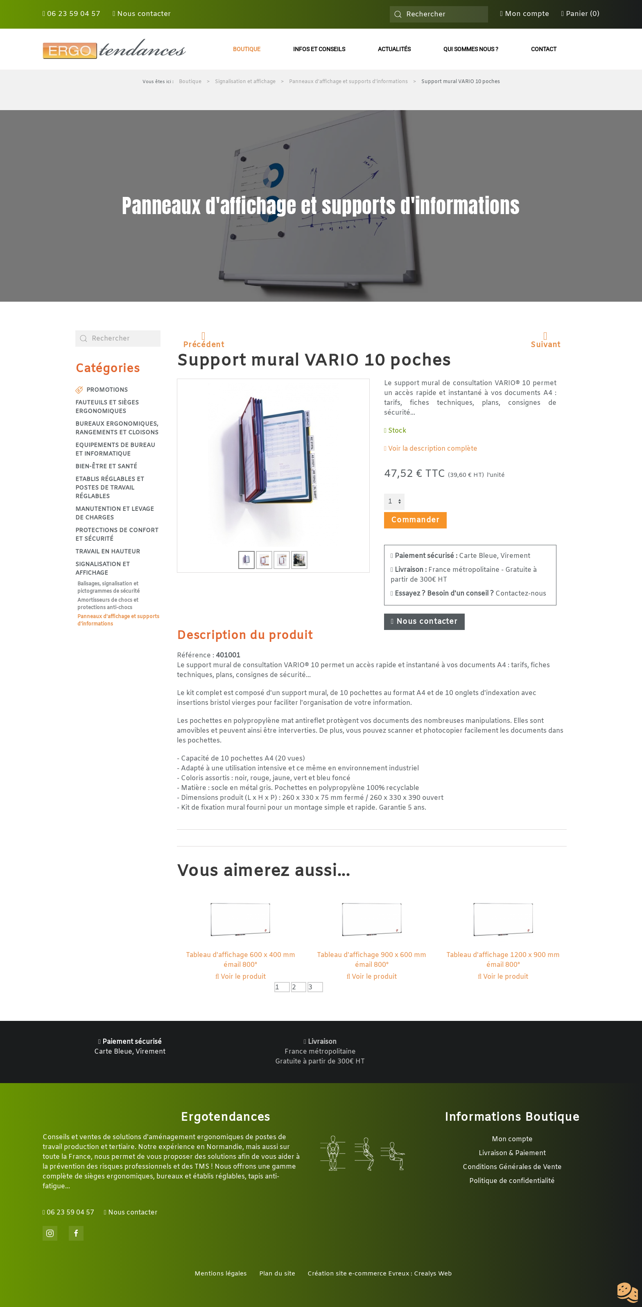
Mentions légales (220, 1274)
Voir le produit (240, 977)
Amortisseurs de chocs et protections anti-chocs (107, 604)
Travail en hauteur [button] (107, 552)
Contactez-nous (468, 593)
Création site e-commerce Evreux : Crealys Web (379, 1274)
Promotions (101, 390)
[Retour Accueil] (114, 49)
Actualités (394, 49)
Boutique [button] (246, 49)
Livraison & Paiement (512, 1153)
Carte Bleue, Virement (460, 556)
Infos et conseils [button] (319, 49)
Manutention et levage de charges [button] (114, 514)
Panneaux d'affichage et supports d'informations (118, 621)
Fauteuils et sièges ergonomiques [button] (107, 407)
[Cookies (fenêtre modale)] (627, 1293)
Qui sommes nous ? (470, 49)
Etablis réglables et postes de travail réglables (109, 488)
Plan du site (277, 1274)
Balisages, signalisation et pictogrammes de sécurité (108, 588)
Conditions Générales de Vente (512, 1167)
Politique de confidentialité (512, 1181)
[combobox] (439, 14)
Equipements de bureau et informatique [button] (115, 450)
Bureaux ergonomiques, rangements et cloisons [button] (116, 428)
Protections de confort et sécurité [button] (116, 535)
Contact (543, 49)
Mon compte (524, 14)
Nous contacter (142, 14)
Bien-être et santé (106, 467)
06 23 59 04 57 (71, 14)
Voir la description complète (430, 449)
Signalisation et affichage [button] (102, 569)
